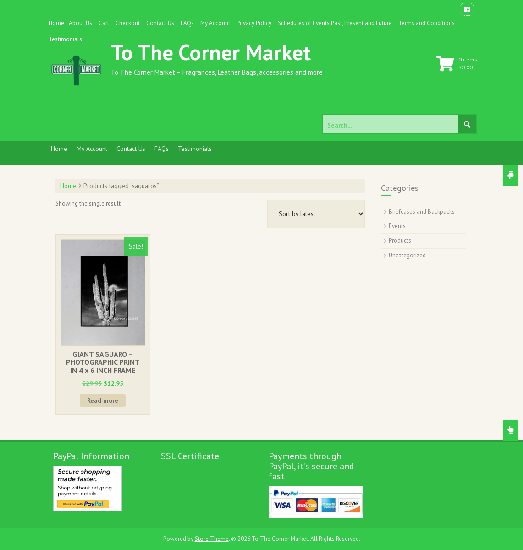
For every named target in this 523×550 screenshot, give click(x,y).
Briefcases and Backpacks (422, 212)
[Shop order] (316, 214)
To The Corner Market (211, 52)
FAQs (187, 23)
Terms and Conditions (426, 23)
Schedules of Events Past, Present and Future (335, 23)
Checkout (128, 23)
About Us (80, 23)
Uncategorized (407, 255)
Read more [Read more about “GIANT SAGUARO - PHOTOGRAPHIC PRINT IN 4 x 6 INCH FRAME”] (102, 400)
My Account (215, 23)
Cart (104, 23)
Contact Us (160, 23)
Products (400, 240)
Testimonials (65, 39)
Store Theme (212, 539)
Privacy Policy (254, 23)
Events (397, 226)
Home (56, 23)
